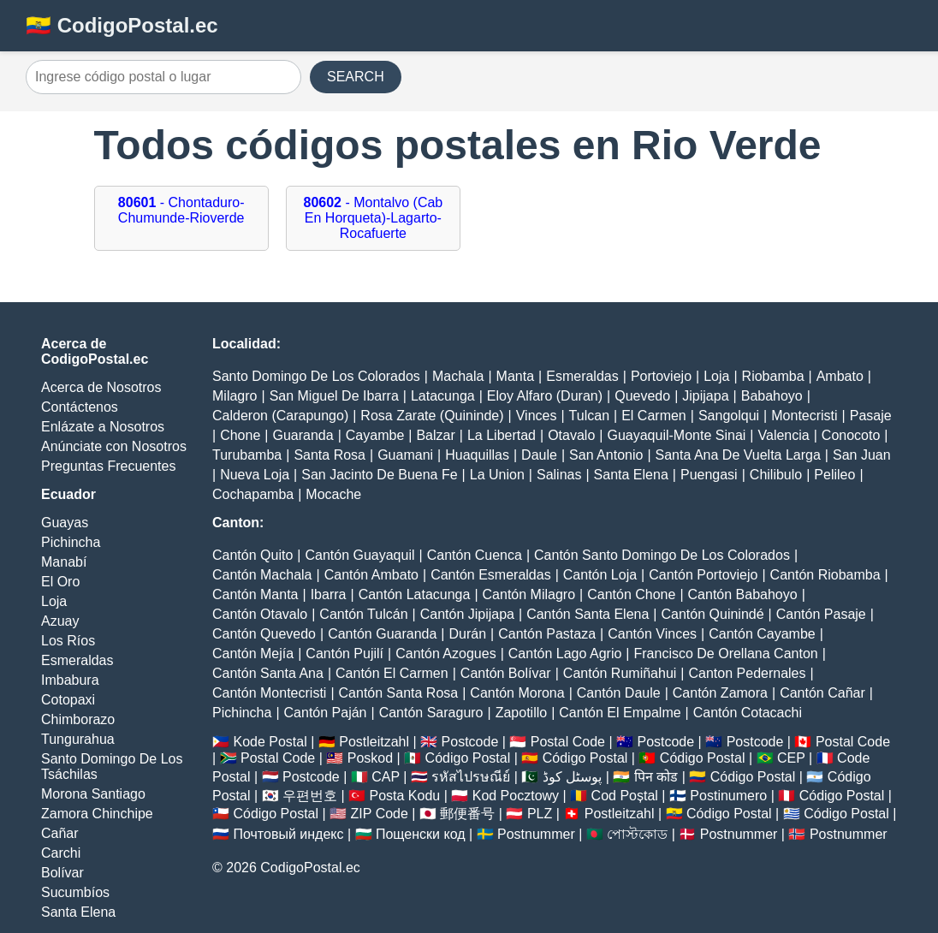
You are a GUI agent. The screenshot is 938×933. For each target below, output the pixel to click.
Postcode (470, 741)
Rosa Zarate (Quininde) (431, 415)
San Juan (862, 455)
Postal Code (568, 741)
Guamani (405, 455)
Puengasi (709, 474)
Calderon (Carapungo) (280, 415)
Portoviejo (661, 376)
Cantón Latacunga (415, 594)
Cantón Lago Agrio (565, 653)
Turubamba (247, 455)
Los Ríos (68, 640)
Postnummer (536, 834)
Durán (468, 634)
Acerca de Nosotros (101, 387)
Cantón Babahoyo (743, 594)
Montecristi (804, 415)
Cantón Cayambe (762, 634)
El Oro (60, 581)
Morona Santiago (93, 794)
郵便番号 (467, 813)
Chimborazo (78, 719)
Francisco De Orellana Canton (725, 653)
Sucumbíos (75, 892)
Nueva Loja (254, 474)
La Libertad (501, 435)
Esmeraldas (77, 660)
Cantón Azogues (445, 653)
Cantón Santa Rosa (399, 693)
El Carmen (653, 415)
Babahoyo (772, 396)
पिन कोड (656, 777)
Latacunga (443, 396)
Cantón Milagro (529, 594)
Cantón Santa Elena (587, 614)
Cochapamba (253, 494)
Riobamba (773, 376)
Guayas (64, 522)
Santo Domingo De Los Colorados (316, 376)
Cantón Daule (619, 693)
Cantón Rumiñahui (620, 673)
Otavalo (571, 435)
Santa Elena (78, 912)
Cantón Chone (631, 594)
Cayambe (375, 435)
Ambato (840, 376)
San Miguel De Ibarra (334, 396)
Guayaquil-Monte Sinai (676, 435)
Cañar (60, 833)
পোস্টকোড (637, 834)
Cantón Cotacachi (747, 712)
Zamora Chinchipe (97, 813)
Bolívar (62, 872)
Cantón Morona (517, 693)
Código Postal (468, 758)
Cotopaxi (68, 699)
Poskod (370, 758)
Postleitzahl (374, 741)
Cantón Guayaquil (359, 555)
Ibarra (329, 594)
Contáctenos (79, 407)
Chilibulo (776, 474)
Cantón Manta (255, 594)
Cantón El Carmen (391, 673)
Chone (240, 435)
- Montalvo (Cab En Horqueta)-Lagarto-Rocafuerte (373, 218)
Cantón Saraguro (431, 712)
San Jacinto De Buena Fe (379, 474)
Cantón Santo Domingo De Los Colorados (662, 555)
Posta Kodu (404, 795)
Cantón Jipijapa (467, 614)
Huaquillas (477, 455)
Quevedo (642, 396)
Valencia (784, 435)
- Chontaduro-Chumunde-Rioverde (181, 210)
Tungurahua (78, 739)
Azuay (60, 621)
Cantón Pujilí (344, 653)
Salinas (559, 474)
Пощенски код (421, 834)
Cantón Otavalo (259, 614)
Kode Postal (269, 741)
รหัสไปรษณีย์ (470, 777)
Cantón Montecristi (269, 693)
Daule (539, 455)
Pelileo (834, 474)
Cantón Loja (600, 575)
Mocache (333, 494)
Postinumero (728, 795)
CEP (791, 758)
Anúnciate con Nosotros (114, 446)
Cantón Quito (252, 555)
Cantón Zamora (720, 693)
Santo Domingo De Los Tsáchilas (111, 766)
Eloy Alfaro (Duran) (545, 396)
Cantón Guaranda (382, 634)
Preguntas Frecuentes (108, 466)
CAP (385, 777)
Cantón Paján (325, 712)
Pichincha (70, 542)
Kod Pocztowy (515, 795)
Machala (458, 376)
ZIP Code (379, 813)
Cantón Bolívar (505, 673)
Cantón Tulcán (363, 614)
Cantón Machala (262, 575)
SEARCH (355, 76)
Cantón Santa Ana (268, 673)
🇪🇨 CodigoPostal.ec (122, 25)
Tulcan (589, 415)
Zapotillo (521, 712)
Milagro (234, 396)
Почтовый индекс (288, 834)
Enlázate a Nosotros (102, 426)
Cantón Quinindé (713, 614)
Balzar (435, 435)
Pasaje (871, 415)
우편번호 (309, 795)
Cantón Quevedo (264, 634)
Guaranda (302, 435)
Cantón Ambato (371, 575)
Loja (54, 601)
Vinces (536, 415)
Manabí (63, 562)
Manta (515, 376)
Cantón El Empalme (619, 712)
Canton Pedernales (747, 673)
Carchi (60, 853)
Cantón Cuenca (474, 555)
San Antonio (606, 455)
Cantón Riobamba (825, 575)
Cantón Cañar (822, 693)
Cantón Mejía (253, 653)
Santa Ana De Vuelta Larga (738, 455)
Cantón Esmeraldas (490, 575)
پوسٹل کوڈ (572, 777)
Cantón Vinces (652, 634)
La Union (497, 474)
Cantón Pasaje (821, 614)
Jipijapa (705, 396)
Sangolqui (728, 415)
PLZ (539, 813)
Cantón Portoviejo (703, 575)
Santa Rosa (329, 455)
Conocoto (851, 435)
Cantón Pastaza (547, 634)
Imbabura (70, 680)
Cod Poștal (624, 795)
